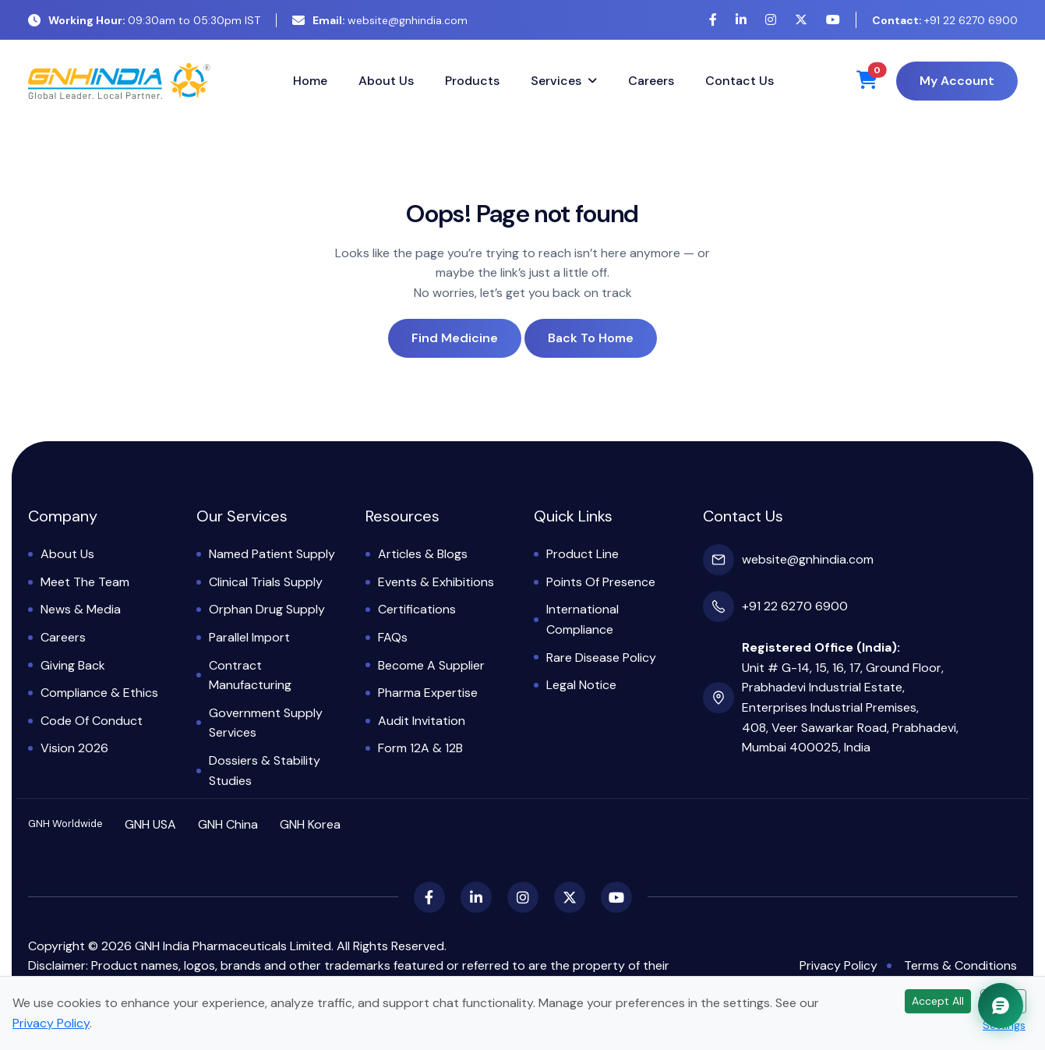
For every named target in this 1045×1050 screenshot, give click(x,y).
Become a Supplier (431, 665)
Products (472, 80)
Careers (651, 80)
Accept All (938, 1001)
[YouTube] (833, 20)
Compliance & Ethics (99, 692)
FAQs (393, 637)
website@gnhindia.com (380, 20)
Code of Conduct (92, 720)
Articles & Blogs (423, 554)
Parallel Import (249, 637)
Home (310, 80)
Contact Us (739, 80)
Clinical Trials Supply (266, 582)
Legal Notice (581, 685)
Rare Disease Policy (601, 657)
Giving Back (73, 665)
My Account (957, 80)
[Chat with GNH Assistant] (1000, 1005)
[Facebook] (713, 20)
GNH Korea (310, 824)
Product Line (582, 554)
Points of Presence (600, 582)
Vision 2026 (74, 748)
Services (556, 80)
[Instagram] (770, 20)
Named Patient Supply (272, 554)
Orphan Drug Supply (267, 609)
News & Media (81, 609)
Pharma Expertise (428, 692)
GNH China (228, 824)
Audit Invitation (421, 720)
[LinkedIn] (741, 20)
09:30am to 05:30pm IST (144, 20)
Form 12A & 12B (420, 748)
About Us (386, 80)
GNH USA (150, 824)
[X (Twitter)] (801, 20)
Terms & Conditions (960, 965)
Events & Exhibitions (436, 582)
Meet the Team (85, 582)
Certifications (417, 609)
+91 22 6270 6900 (945, 20)
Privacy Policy (838, 965)
